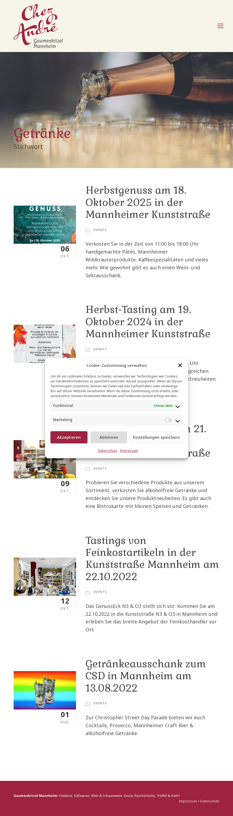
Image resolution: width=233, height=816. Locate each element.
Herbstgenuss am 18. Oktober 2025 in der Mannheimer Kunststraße (148, 202)
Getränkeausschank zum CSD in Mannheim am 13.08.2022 (146, 676)
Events (100, 230)
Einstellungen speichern (156, 437)
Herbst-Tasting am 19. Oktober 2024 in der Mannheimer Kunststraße (148, 321)
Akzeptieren (69, 437)
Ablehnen (108, 437)
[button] (180, 365)
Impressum (129, 450)
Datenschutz (107, 450)
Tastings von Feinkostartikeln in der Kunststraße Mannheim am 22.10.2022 (152, 558)
